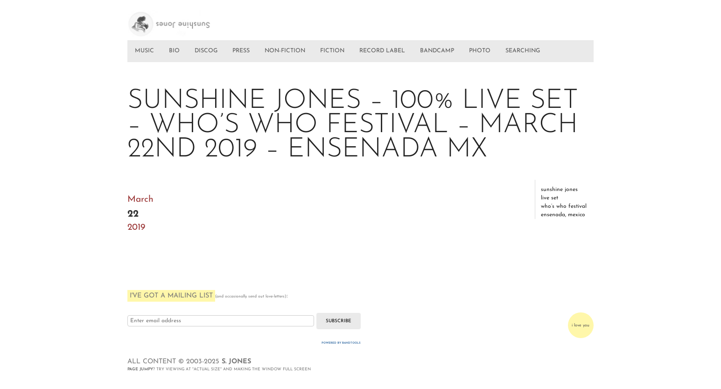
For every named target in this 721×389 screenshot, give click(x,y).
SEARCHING (522, 51)
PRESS (241, 51)
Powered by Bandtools (341, 343)
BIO (174, 51)
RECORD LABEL (382, 51)
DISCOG (206, 51)
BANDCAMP (437, 51)
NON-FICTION (285, 51)
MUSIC (144, 51)
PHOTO (479, 51)
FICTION (332, 51)
